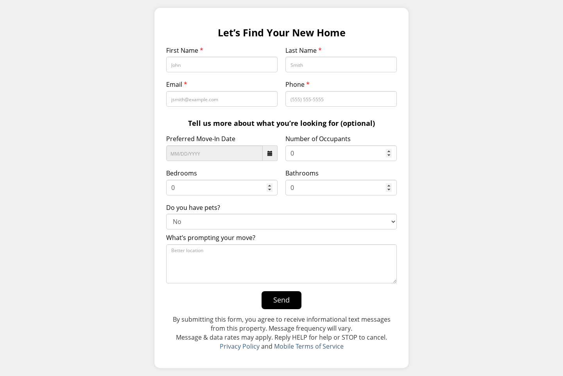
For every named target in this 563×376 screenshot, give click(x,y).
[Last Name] (341, 64)
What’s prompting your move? (210, 237)
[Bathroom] (341, 187)
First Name (184, 50)
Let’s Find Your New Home (282, 32)
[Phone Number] (341, 99)
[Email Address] (222, 99)
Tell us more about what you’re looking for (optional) (281, 123)
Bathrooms (302, 173)
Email (176, 84)
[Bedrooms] (222, 187)
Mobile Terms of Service (309, 346)
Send (281, 299)
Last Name (303, 50)
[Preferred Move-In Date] (214, 153)
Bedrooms (181, 173)
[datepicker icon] (270, 153)
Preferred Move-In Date (200, 138)
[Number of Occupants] (341, 153)
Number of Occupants (318, 138)
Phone (297, 84)
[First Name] (222, 64)
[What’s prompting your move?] (281, 263)
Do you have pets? (193, 207)
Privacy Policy (240, 346)
